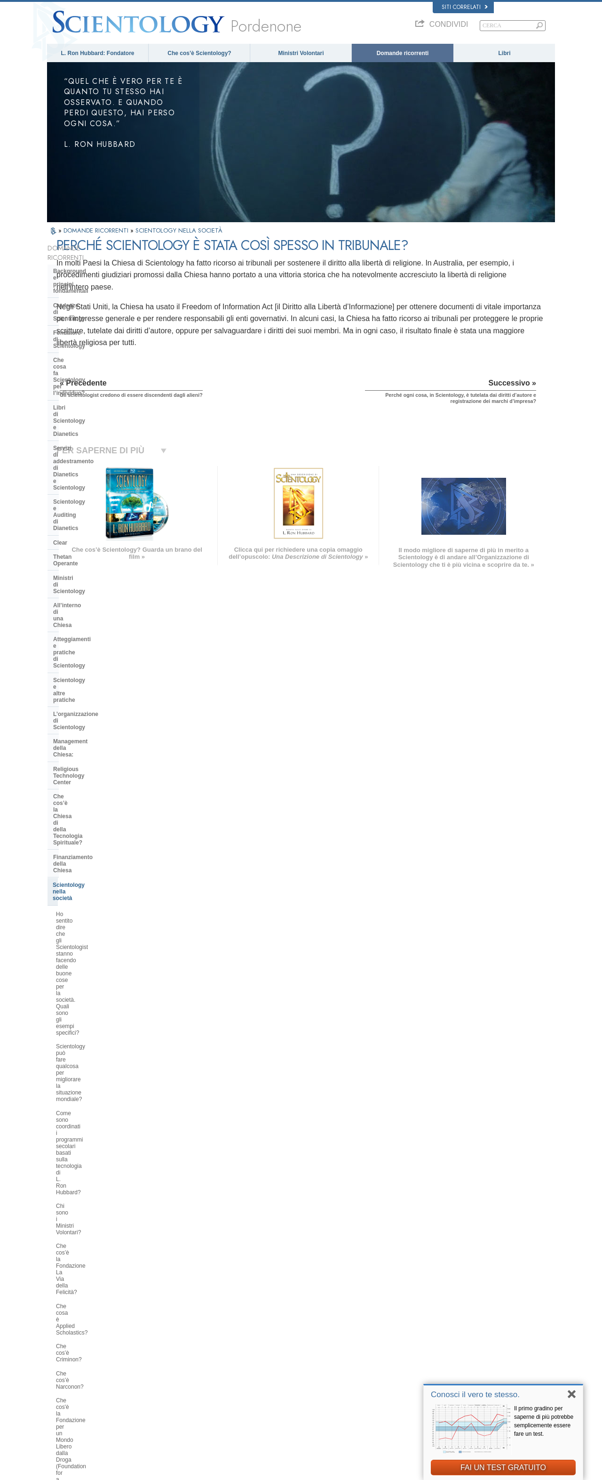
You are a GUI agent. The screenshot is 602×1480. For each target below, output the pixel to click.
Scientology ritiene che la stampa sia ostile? (97, 999)
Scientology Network (439, 1330)
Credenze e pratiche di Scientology (319, 1321)
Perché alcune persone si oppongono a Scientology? (89, 958)
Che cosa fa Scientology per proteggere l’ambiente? (91, 863)
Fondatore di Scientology (87, 297)
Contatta (289, 1385)
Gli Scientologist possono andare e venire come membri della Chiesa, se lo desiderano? (99, 1023)
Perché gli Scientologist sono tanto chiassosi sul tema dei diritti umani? (100, 768)
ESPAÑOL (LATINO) (179, 1347)
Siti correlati (465, 7)
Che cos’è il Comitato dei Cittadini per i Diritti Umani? (98, 809)
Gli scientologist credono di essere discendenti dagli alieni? (99, 1067)
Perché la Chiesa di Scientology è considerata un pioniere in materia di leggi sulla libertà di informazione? (98, 836)
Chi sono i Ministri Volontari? (91, 656)
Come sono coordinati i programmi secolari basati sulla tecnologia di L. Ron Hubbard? (100, 636)
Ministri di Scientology (83, 417)
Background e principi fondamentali (83, 265)
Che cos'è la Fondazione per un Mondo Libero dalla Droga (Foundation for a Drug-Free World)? (95, 742)
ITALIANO (167, 1373)
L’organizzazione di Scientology (95, 480)
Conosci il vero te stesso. (475, 1394)
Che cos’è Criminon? (82, 704)
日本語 (59, 1366)
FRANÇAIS (65, 1347)
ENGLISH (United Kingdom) (84, 1328)
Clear (60, 388)
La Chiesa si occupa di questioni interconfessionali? (96, 918)
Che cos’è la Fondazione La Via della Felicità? (95, 673)
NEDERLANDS (69, 1394)
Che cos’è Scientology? (199, 53)
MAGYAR (167, 1319)
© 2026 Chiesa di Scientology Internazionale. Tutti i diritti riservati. (122, 1470)
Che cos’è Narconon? (83, 718)
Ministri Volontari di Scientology (451, 1366)
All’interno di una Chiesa (86, 431)
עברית (60, 1356)
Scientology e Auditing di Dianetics (87, 370)
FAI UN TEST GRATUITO (503, 1468)
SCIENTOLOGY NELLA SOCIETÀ (178, 230)
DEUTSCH (64, 1403)
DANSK (61, 1337)
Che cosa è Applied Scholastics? (97, 690)
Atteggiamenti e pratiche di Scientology (89, 448)
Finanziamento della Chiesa (90, 544)
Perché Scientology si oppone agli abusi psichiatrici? (98, 789)
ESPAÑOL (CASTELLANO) (187, 1356)
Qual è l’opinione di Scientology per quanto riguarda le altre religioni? (100, 938)
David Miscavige (434, 1348)
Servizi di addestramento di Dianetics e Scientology (90, 349)
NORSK (165, 1328)
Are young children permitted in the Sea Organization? (99, 1222)
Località (288, 1394)
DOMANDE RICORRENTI (96, 230)
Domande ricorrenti (403, 53)
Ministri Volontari (301, 53)
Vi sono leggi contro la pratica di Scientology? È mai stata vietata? (97, 1141)
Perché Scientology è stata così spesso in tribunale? (95, 1087)
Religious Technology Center (92, 509)
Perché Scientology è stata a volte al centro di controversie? (98, 979)
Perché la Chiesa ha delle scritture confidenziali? (99, 1047)
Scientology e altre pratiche (90, 466)
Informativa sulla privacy (379, 1470)
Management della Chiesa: (88, 494)
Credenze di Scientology (86, 283)
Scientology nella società (86, 559)
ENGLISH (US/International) (84, 1319)
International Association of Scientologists (463, 1376)
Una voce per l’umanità (306, 1330)
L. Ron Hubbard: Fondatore (98, 53)
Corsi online (293, 1366)
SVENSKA (168, 1337)
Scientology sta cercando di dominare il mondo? (90, 1202)
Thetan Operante (75, 402)
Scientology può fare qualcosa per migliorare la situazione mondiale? (98, 612)
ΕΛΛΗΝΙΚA (169, 1364)
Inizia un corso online (440, 1357)
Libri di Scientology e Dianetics (95, 332)
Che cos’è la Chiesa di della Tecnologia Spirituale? (90, 526)
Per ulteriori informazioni (307, 1376)
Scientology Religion (439, 1340)
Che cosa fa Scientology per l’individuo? (91, 314)
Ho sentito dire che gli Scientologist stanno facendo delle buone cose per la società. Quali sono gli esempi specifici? (100, 585)
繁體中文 (62, 1385)
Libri (505, 53)
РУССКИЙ (64, 1376)
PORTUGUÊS (172, 1383)
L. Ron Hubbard (297, 1312)
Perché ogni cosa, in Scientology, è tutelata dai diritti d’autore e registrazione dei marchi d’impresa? (100, 1115)
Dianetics (426, 1321)
